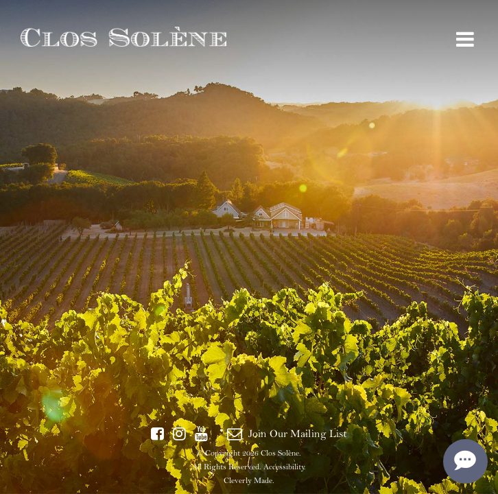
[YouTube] (201, 434)
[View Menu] (465, 39)
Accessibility (284, 466)
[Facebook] (157, 434)
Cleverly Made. (249, 480)
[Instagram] (179, 434)
